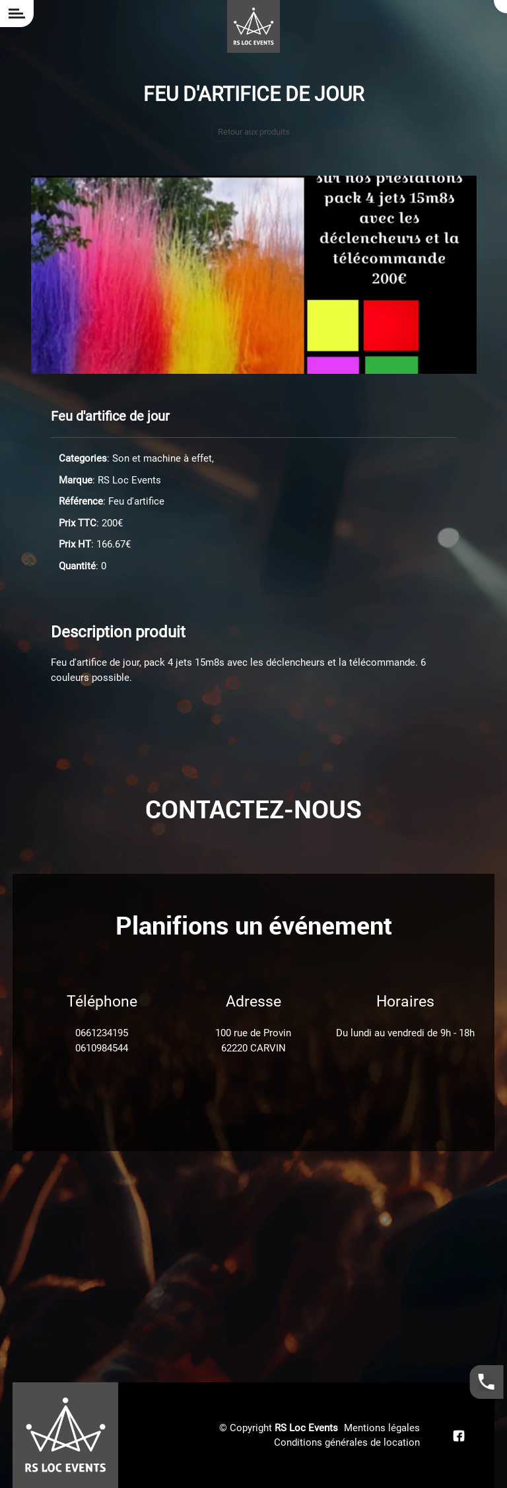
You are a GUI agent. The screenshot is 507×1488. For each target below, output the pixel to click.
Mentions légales (382, 1428)
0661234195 (101, 1033)
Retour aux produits (254, 132)
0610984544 (101, 1048)
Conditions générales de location (347, 1442)
